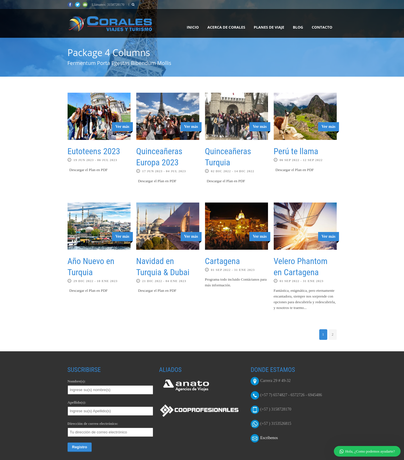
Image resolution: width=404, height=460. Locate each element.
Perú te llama (296, 151)
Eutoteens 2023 (94, 151)
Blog (298, 27)
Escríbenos (269, 438)
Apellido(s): (77, 402)
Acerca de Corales (226, 27)
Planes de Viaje (269, 27)
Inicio (193, 27)
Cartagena (222, 261)
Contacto (322, 27)
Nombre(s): (77, 381)
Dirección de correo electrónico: (93, 423)
